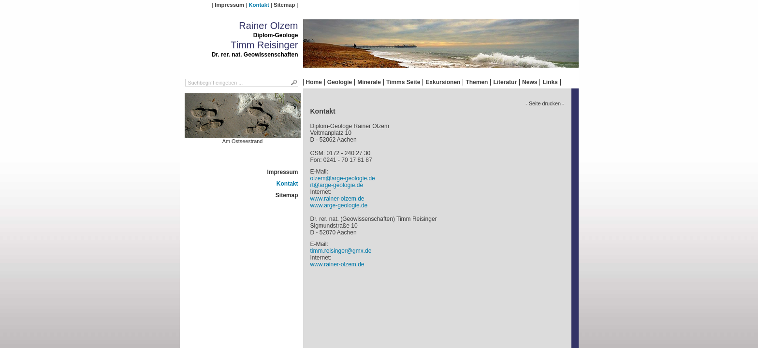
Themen (477, 82)
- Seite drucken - (544, 103)
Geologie (339, 82)
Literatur (505, 82)
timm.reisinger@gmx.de (341, 250)
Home (314, 82)
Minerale (369, 82)
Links (549, 82)
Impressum (229, 5)
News (529, 82)
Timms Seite (403, 82)
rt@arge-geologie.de (337, 185)
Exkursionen (442, 82)
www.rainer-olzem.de (337, 198)
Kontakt (258, 5)
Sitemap (284, 5)
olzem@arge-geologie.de (342, 178)
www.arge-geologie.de (339, 205)
